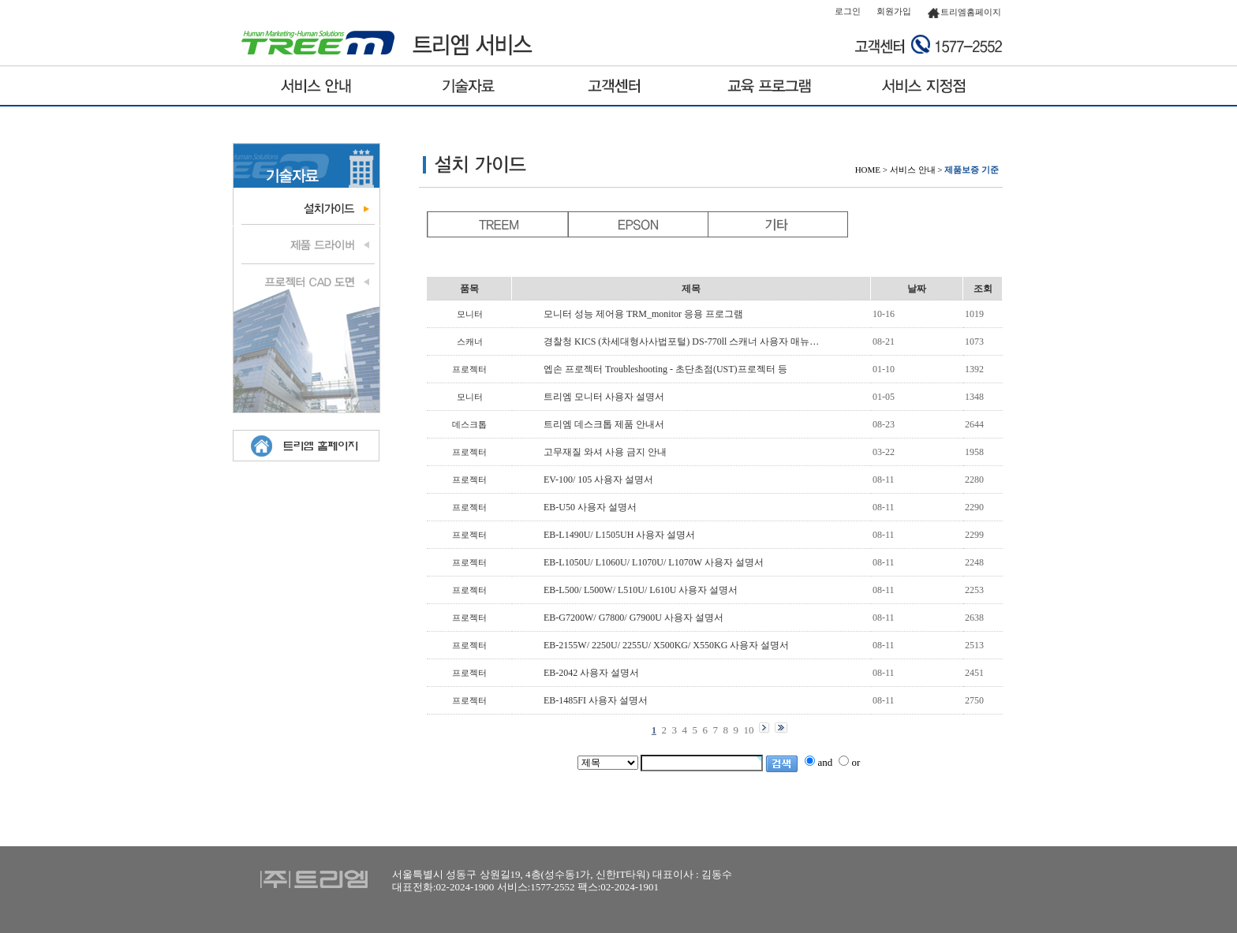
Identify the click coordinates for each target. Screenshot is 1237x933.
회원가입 (893, 11)
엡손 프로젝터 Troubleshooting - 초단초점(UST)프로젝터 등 (665, 369)
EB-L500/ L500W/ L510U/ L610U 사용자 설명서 (641, 589)
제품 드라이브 (306, 244)
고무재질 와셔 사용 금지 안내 (605, 451)
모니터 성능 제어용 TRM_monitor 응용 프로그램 (643, 313)
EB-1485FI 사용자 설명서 (596, 700)
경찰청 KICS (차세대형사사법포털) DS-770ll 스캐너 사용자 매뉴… (681, 341)
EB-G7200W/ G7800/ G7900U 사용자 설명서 (633, 617)
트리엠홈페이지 (964, 12)
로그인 (848, 11)
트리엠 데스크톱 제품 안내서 (604, 424)
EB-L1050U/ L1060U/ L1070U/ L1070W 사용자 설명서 (654, 562)
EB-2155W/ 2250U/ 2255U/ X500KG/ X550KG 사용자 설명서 (666, 645)
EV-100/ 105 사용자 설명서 (598, 479)
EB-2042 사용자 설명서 (591, 672)
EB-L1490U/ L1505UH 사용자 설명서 (619, 534)
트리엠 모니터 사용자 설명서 (604, 396)
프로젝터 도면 (306, 280)
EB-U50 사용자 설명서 (590, 507)
